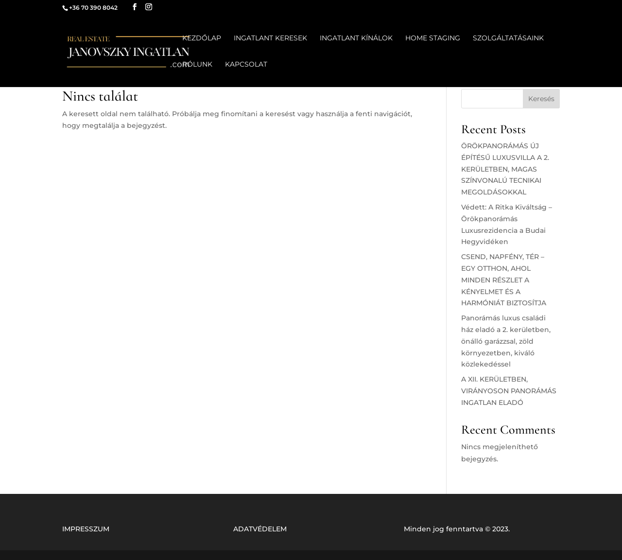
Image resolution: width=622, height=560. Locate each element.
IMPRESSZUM (85, 529)
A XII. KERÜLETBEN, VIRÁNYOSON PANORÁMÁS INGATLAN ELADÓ (508, 391)
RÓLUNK (197, 65)
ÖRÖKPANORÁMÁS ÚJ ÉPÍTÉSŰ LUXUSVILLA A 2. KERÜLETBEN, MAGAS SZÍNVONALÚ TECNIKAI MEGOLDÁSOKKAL (505, 168)
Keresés (541, 98)
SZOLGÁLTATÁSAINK (508, 38)
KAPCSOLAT (246, 65)
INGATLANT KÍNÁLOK (356, 38)
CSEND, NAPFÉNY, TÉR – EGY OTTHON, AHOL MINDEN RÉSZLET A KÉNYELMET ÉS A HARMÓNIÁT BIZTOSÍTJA (503, 279)
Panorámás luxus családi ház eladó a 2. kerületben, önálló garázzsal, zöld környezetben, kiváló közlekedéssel (506, 341)
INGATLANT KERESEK (270, 38)
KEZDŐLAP (201, 38)
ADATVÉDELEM (260, 529)
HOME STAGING (432, 38)
